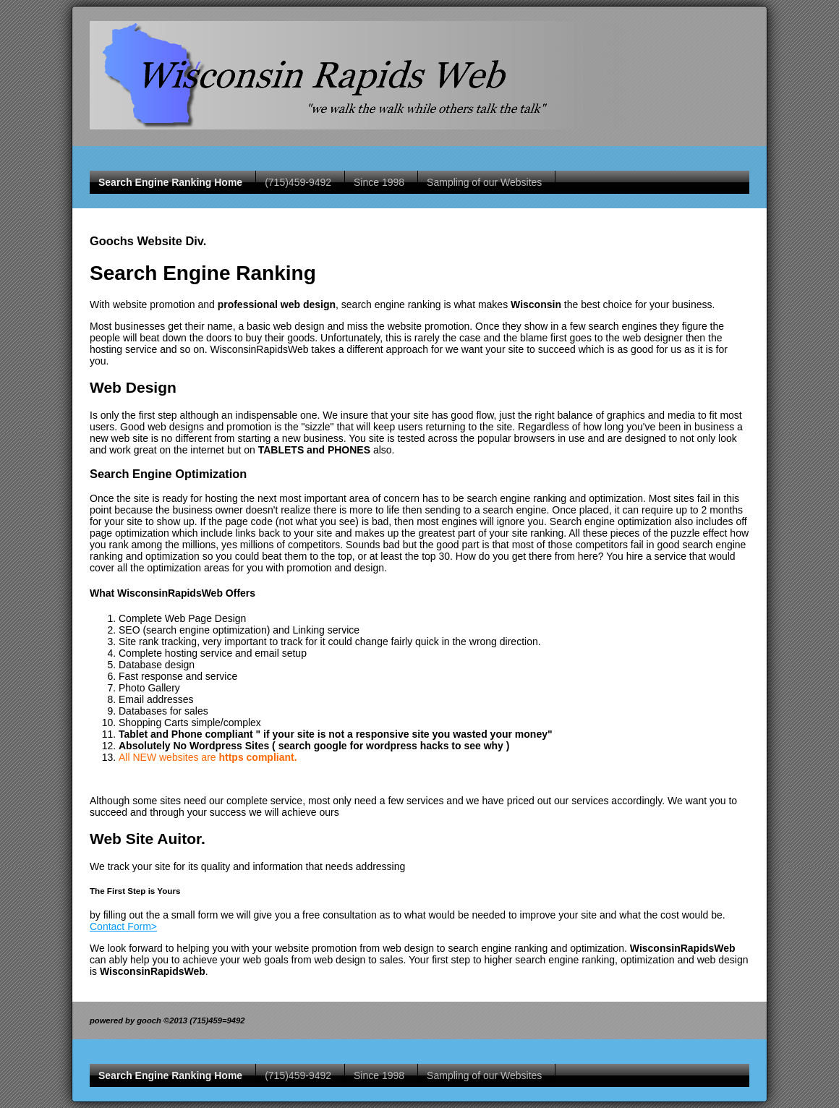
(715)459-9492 (298, 182)
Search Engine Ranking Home (170, 182)
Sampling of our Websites (484, 182)
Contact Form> (123, 926)
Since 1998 (379, 182)
